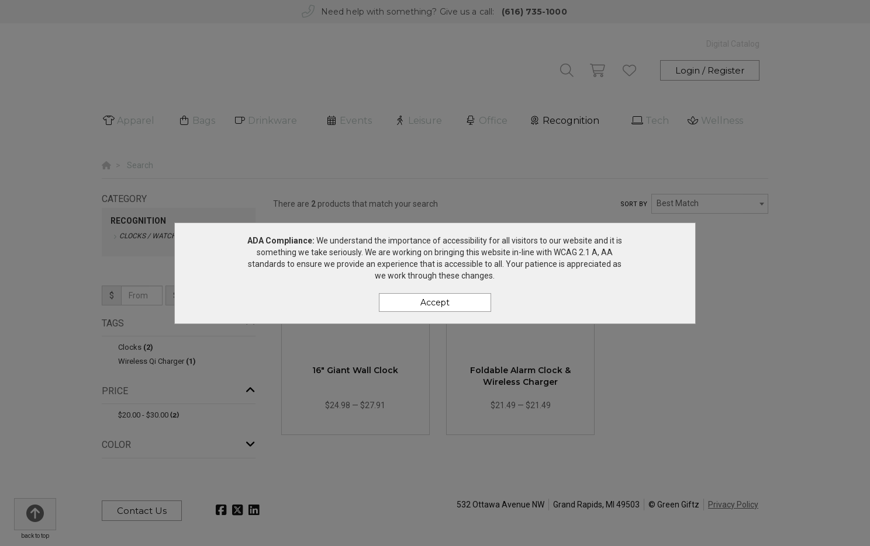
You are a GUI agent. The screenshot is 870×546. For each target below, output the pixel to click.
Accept (435, 302)
